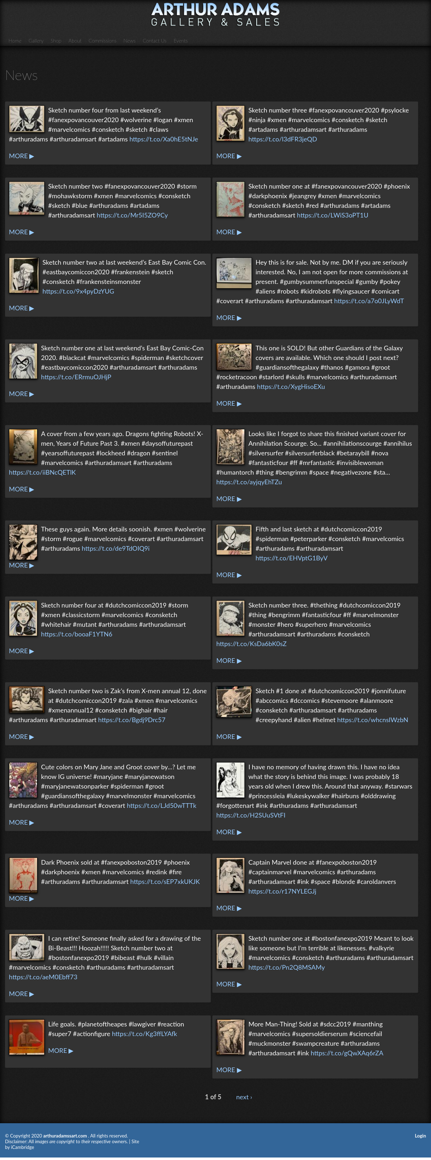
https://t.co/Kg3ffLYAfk (144, 1034)
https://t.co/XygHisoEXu (291, 386)
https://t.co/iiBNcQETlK (42, 472)
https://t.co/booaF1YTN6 (76, 634)
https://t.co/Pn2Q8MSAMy (286, 967)
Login (420, 1136)
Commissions (102, 41)
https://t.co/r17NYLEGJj (282, 891)
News (129, 41)
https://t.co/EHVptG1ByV (291, 558)
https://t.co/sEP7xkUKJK (165, 881)
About (75, 41)
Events (181, 41)
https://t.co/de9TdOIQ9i (115, 548)
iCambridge (22, 1147)
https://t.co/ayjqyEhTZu (249, 482)
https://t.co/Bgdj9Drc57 (132, 720)
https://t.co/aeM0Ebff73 (43, 977)
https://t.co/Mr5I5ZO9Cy (132, 215)
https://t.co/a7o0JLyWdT (369, 301)
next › (244, 1097)
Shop (56, 41)
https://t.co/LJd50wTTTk (161, 805)
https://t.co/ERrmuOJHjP (76, 377)
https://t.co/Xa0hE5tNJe (164, 139)
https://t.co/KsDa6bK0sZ (251, 644)
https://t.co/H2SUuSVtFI (250, 815)
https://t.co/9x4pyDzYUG (78, 291)
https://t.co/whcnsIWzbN (372, 720)
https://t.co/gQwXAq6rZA (347, 1053)
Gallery (36, 41)
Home (15, 41)
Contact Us (155, 41)
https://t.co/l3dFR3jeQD (282, 139)
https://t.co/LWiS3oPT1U (332, 215)
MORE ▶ (21, 156)
